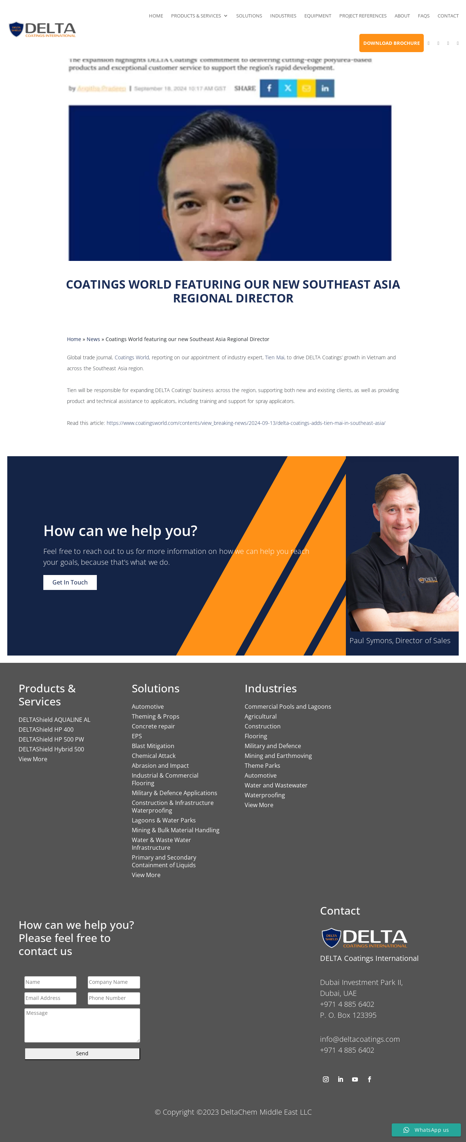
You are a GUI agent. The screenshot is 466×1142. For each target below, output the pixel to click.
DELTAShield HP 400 (46, 730)
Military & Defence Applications (174, 793)
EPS (137, 736)
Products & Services (196, 15)
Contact (448, 15)
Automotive (148, 707)
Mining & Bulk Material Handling (176, 830)
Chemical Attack (153, 756)
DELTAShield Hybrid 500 (51, 749)
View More (33, 759)
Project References (363, 15)
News (93, 339)
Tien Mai (274, 357)
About (402, 15)
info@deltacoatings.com (360, 1039)
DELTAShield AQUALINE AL (54, 720)
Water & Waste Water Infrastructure (161, 844)
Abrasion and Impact (160, 766)
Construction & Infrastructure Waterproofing (173, 806)
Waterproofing (265, 795)
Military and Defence (273, 746)
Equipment (317, 15)
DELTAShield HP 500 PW (51, 739)
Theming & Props (155, 716)
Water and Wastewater (276, 785)
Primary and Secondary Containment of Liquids (164, 861)
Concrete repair (153, 726)
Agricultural (261, 716)
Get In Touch (70, 582)
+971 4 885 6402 (347, 1050)
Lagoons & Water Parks (164, 820)
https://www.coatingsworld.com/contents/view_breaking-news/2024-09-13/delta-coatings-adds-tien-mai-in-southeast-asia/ (246, 422)
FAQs (424, 15)
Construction (263, 726)
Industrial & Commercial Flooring (165, 779)
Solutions (249, 15)
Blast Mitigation (153, 746)
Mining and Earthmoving (278, 756)
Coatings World (132, 357)
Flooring (256, 736)
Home (156, 15)
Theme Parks (262, 766)
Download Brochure (391, 43)
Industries (283, 15)
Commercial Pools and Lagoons (288, 707)
